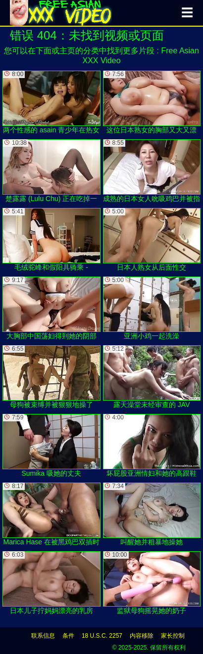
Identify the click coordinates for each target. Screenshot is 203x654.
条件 (68, 635)
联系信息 (43, 635)
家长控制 (173, 635)
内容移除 (141, 635)
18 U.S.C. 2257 (102, 635)
